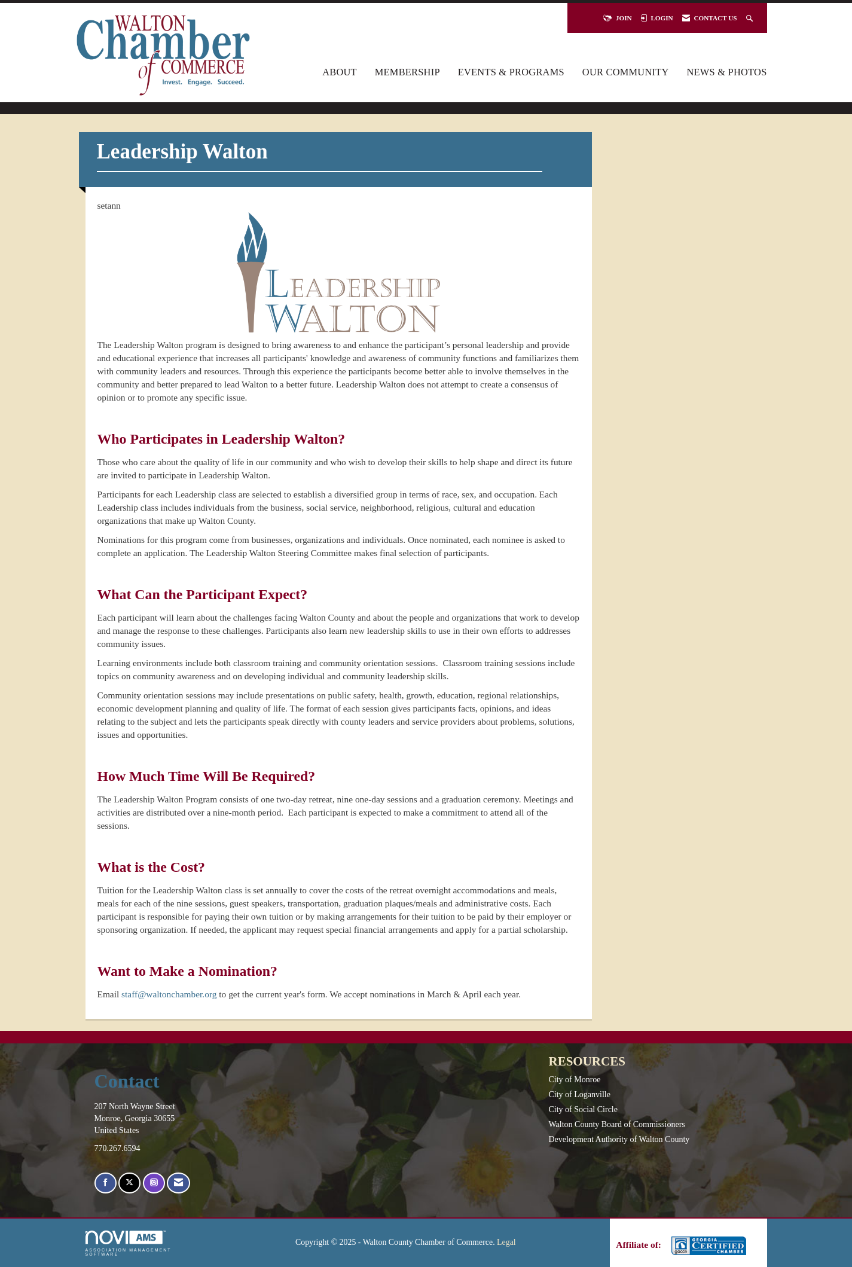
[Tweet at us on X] (129, 1183)
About (339, 72)
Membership (407, 72)
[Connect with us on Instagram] (154, 1183)
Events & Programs (511, 72)
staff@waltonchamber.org (168, 994)
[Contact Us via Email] (178, 1183)
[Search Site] (750, 18)
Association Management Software (128, 1243)
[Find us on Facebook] (105, 1183)
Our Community (625, 72)
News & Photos (727, 72)
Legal (506, 1242)
